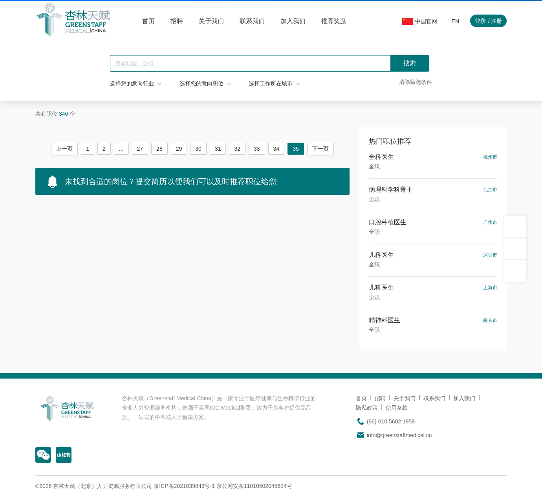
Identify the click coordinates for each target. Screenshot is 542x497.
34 (276, 149)
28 (159, 149)
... (121, 149)
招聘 (176, 21)
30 (198, 149)
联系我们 (252, 21)
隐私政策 (367, 408)
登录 (480, 21)
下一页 (320, 149)
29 (179, 149)
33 (257, 149)
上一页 (64, 149)
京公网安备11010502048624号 (254, 486)
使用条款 (397, 408)
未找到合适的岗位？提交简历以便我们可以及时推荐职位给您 (162, 182)
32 (237, 149)
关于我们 (211, 21)
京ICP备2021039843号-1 (184, 486)
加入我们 (293, 21)
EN (455, 21)
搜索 (409, 63)
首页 (148, 21)
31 (218, 149)
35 (296, 149)
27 (140, 149)
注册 (496, 21)
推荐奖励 (333, 21)
